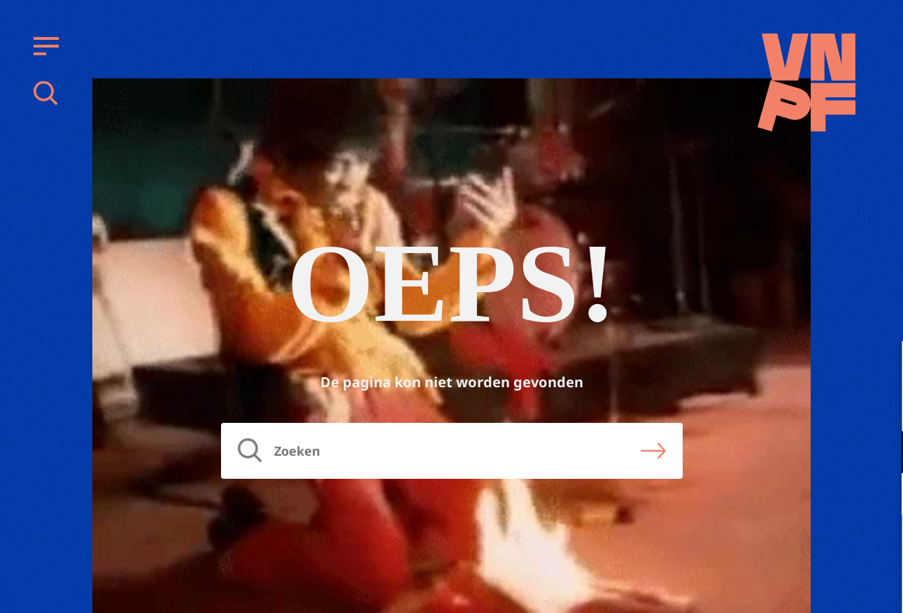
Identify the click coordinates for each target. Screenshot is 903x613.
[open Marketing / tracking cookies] (880, 495)
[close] (881, 366)
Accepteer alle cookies (784, 546)
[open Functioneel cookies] (880, 453)
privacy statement (834, 406)
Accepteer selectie (784, 586)
